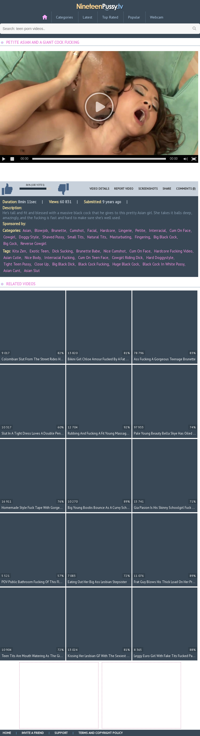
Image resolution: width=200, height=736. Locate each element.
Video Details (99, 188)
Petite (140, 230)
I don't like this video (63, 189)
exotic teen (39, 251)
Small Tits (75, 236)
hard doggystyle (159, 257)
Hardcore (107, 230)
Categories (64, 17)
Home (7, 733)
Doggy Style (29, 236)
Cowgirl (9, 236)
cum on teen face (93, 257)
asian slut (32, 270)
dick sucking (62, 251)
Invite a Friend (33, 733)
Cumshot (77, 230)
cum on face (140, 251)
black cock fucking (93, 264)
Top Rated (110, 17)
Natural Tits (96, 236)
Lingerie (125, 230)
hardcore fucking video (173, 251)
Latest (87, 17)
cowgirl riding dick (127, 257)
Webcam (156, 17)
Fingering (142, 236)
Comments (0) (186, 188)
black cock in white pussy (163, 264)
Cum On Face (180, 230)
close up (41, 264)
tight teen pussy (17, 264)
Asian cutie (12, 257)
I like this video (7, 189)
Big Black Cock (165, 236)
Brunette (59, 230)
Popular (134, 17)
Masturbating (120, 236)
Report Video (123, 188)
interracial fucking (59, 257)
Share (166, 188)
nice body (33, 257)
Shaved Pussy (53, 236)
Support (61, 733)
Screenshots (148, 188)
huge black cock (126, 264)
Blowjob (41, 230)
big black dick (63, 264)
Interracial (157, 230)
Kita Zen (19, 251)
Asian (27, 230)
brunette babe (88, 251)
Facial (92, 230)
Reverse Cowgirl (33, 243)
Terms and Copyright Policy (100, 733)
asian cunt (11, 270)
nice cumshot (115, 251)
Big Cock (10, 243)
